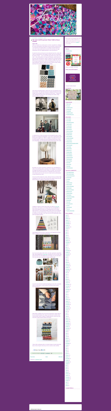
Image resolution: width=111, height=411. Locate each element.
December (67, 221)
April (67, 215)
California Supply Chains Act (35, 409)
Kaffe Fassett (69, 187)
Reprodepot (69, 200)
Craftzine (68, 179)
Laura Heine (69, 146)
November (67, 223)
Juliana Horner (69, 141)
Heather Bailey (69, 134)
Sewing (68, 205)
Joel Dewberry (69, 139)
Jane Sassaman (69, 136)
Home (47, 356)
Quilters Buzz (69, 198)
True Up (68, 208)
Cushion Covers (69, 107)
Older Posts (61, 356)
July (66, 230)
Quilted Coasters (70, 112)
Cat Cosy (68, 105)
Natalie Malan (69, 152)
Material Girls (69, 191)
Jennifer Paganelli (70, 138)
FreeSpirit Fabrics (69, 50)
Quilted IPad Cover (70, 114)
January (67, 220)
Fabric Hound (69, 184)
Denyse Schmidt (70, 131)
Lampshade (69, 111)
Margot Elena (69, 148)
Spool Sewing (69, 207)
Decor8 (68, 181)
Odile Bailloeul (69, 155)
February (67, 218)
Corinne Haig (69, 125)
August (67, 228)
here (49, 233)
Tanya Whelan (69, 160)
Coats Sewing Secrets (70, 175)
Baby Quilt (69, 103)
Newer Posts (32, 356)
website (77, 42)
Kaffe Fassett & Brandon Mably (72, 143)
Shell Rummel (69, 159)
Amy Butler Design (70, 172)
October (67, 225)
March (67, 216)
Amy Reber (69, 120)
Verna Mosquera (70, 167)
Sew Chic (68, 201)
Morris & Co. (69, 150)
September (67, 226)
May (66, 233)
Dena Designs (69, 129)
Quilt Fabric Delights (70, 196)
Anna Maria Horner (70, 122)
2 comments (47, 353)
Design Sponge (69, 182)
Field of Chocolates (70, 186)
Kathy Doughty (69, 145)
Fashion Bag (69, 109)
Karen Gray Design (70, 189)
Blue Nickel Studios (70, 174)
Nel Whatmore (69, 153)
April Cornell (69, 124)
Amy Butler (69, 118)
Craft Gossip (69, 177)
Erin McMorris (69, 132)
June (66, 232)
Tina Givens (69, 164)
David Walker (69, 127)
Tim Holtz (68, 162)
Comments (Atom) (38, 359)
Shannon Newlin (70, 157)
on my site (57, 206)
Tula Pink (68, 166)
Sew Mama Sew (70, 203)
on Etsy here (45, 254)
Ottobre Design (69, 193)
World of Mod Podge (70, 210)
